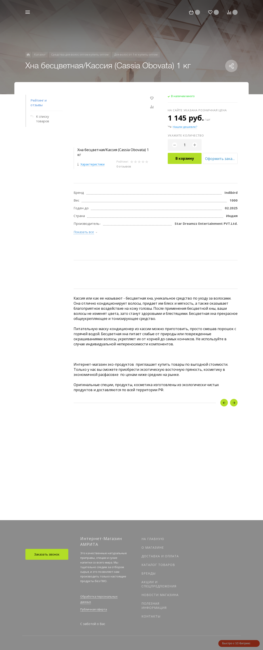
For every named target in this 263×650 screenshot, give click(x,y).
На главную (152, 539)
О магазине (152, 547)
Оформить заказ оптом (221, 158)
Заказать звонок (46, 554)
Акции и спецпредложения (158, 584)
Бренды (148, 573)
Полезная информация (154, 605)
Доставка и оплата (160, 556)
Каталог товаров (158, 565)
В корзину (184, 158)
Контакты (150, 616)
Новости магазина (160, 595)
